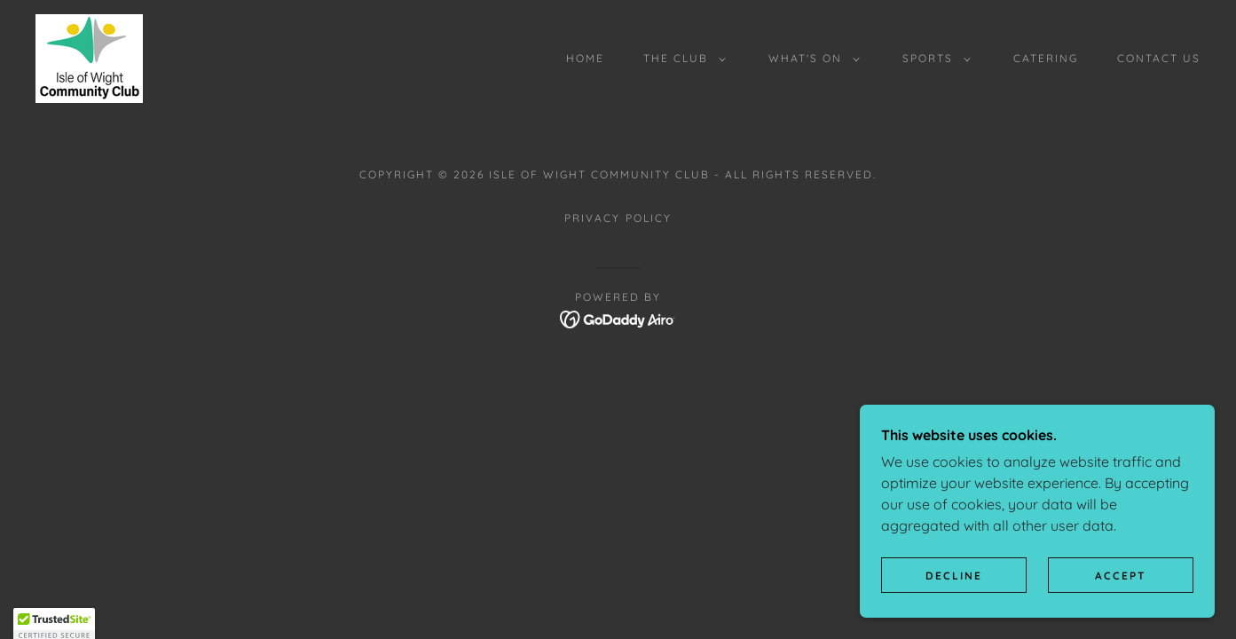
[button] (681, 58)
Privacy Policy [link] (617, 218)
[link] (89, 57)
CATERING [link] (1045, 58)
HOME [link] (585, 58)
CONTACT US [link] (1159, 58)
